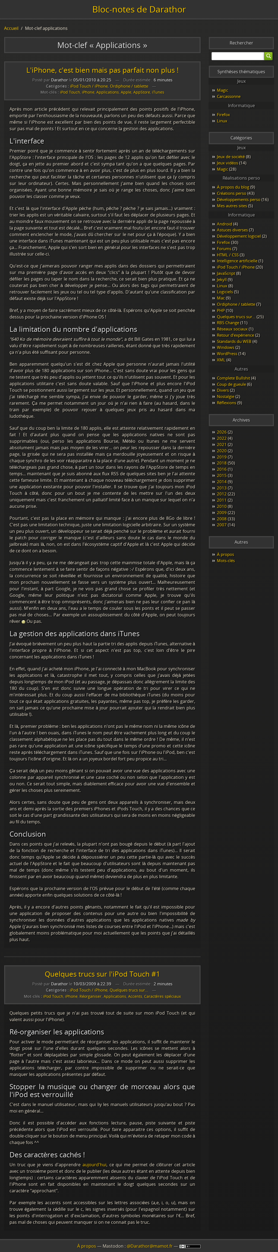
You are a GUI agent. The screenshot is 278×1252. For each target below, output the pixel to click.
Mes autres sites (232, 205)
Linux (222, 120)
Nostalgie (225, 396)
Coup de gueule (231, 384)
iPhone (88, 92)
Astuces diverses (232, 229)
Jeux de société (231, 156)
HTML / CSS (228, 254)
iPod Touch (70, 92)
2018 (222, 463)
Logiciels (225, 291)
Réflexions (226, 402)
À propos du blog (233, 187)
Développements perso (238, 199)
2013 (222, 487)
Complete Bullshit (233, 378)
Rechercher (241, 43)
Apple (126, 92)
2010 (222, 506)
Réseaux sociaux (232, 329)
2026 (222, 432)
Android (224, 224)
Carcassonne (229, 96)
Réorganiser (91, 996)
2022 (222, 438)
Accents (135, 996)
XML (221, 359)
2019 (222, 457)
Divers (223, 390)
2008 (222, 518)
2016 (222, 469)
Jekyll (222, 279)
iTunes (158, 92)
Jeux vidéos (227, 162)
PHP (221, 310)
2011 (222, 500)
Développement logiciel (239, 236)
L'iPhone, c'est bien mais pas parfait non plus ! (102, 70)
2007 (222, 524)
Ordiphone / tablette (129, 86)
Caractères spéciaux (162, 996)
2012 (222, 493)
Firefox (223, 114)
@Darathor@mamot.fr (150, 1246)
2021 (222, 444)
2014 (222, 481)
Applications (107, 92)
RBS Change (228, 322)
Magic (222, 90)
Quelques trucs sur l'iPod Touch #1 (102, 974)
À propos (225, 554)
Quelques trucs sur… (129, 990)
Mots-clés (226, 560)
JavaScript (226, 273)
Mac (221, 298)
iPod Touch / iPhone (89, 86)
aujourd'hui (94, 1165)
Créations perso (231, 193)
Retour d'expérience (235, 335)
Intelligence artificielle (237, 260)
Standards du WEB (234, 341)
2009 (222, 512)
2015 (222, 475)
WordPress (227, 353)
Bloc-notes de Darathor (139, 9)
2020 (222, 450)
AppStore (141, 92)
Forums (224, 248)
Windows (225, 347)
